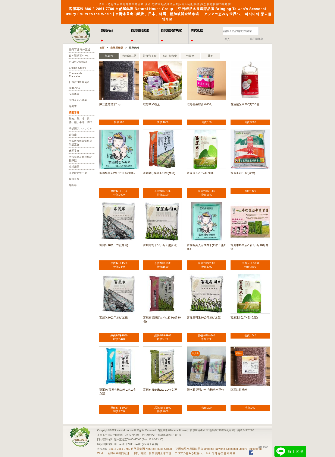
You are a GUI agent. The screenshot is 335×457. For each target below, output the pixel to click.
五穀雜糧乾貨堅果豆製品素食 (80, 142)
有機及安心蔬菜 (78, 100)
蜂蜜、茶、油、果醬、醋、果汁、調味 (80, 120)
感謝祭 (73, 185)
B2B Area (74, 88)
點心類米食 (170, 55)
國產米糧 (74, 112)
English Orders (77, 67)
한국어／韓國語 (78, 61)
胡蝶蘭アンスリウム (80, 128)
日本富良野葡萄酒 (79, 82)
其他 (210, 55)
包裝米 (190, 55)
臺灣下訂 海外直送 (79, 49)
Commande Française (75, 75)
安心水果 (74, 93)
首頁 (101, 47)
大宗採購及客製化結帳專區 (80, 158)
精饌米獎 (74, 179)
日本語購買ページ (79, 55)
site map (263, 446)
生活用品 (74, 166)
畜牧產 (73, 134)
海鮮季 (73, 106)
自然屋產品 (116, 47)
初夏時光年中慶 (78, 172)
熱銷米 (109, 55)
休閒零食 (74, 150)
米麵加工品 (129, 55)
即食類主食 (150, 55)
